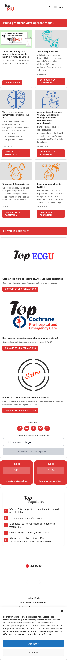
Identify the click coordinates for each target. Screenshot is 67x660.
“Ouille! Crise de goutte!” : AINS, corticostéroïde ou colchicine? (34, 511)
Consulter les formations (20, 289)
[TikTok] (33, 428)
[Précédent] (26, 582)
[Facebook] (20, 428)
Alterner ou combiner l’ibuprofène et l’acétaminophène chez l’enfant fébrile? (30, 540)
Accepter (33, 643)
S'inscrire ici (12, 83)
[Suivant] (40, 582)
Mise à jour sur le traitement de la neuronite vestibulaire (32, 525)
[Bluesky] (40, 428)
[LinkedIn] (26, 428)
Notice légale (33, 598)
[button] (62, 610)
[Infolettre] (47, 428)
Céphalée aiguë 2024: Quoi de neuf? (29, 532)
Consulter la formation (47, 81)
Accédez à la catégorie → (33, 451)
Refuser (33, 652)
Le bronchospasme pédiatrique (25, 518)
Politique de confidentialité (33, 602)
